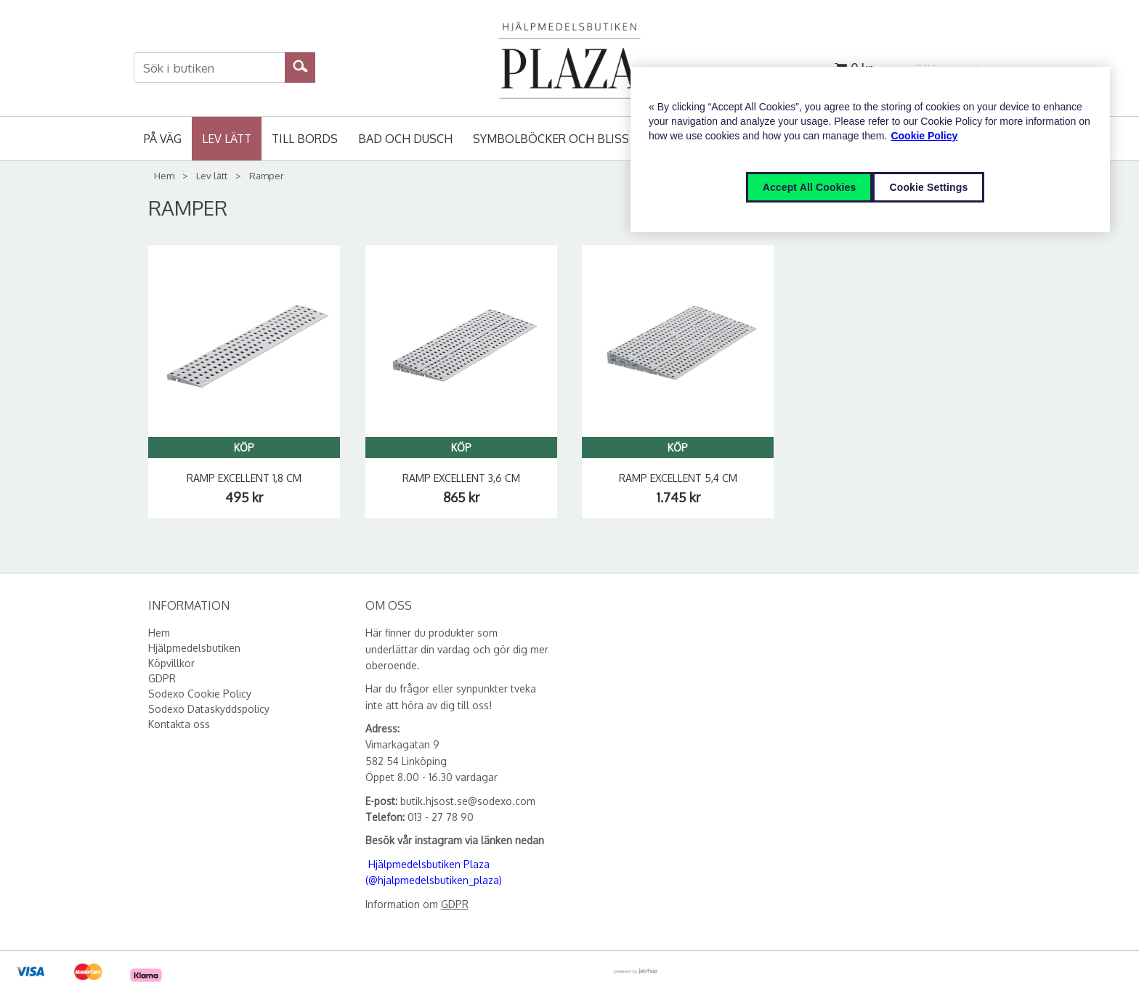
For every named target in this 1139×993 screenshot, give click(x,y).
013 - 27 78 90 (441, 817)
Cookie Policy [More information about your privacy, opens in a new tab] (924, 136)
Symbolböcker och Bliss (551, 138)
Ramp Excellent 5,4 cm (678, 478)
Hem (164, 175)
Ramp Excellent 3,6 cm (461, 478)
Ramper (266, 175)
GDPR (455, 904)
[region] (870, 149)
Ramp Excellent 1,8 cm (244, 478)
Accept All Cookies (809, 187)
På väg (163, 138)
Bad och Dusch (405, 138)
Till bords (305, 138)
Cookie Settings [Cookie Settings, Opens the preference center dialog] (928, 187)
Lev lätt (226, 138)
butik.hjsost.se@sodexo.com (467, 801)
